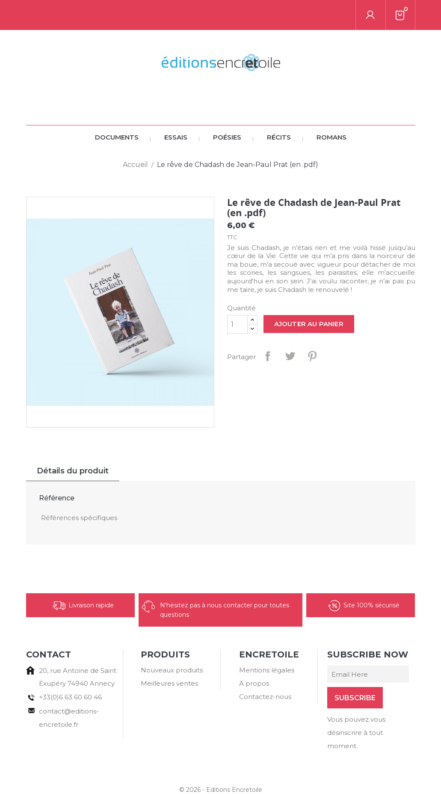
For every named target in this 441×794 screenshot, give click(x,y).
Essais (175, 107)
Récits (279, 107)
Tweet (290, 326)
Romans (331, 107)
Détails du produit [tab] (73, 441)
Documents (117, 107)
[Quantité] (237, 294)
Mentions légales (266, 640)
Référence (56, 468)
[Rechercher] (85, 15)
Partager (267, 326)
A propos (254, 653)
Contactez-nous (265, 667)
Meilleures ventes (169, 653)
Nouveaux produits (172, 640)
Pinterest (312, 326)
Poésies (227, 107)
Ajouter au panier (308, 294)
